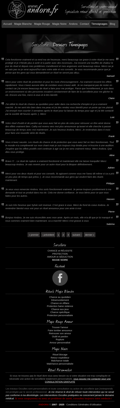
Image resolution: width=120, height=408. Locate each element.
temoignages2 (60, 32)
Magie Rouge (42, 23)
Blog (112, 23)
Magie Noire (59, 23)
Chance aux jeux (60, 309)
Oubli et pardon (60, 336)
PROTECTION (60, 253)
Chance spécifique (60, 312)
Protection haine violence (60, 306)
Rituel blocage (59, 354)
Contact (84, 23)
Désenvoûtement (60, 300)
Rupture (60, 339)
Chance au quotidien (60, 297)
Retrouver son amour (60, 333)
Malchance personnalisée (60, 363)
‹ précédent (48, 234)
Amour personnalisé (60, 342)
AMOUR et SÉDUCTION (60, 256)
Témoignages (99, 23)
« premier (34, 234)
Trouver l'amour (60, 327)
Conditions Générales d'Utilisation (84, 404)
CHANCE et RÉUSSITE (60, 250)
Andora (73, 23)
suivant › (76, 234)
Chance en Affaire (60, 303)
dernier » (89, 234)
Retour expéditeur (60, 357)
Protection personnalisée (60, 315)
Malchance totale (60, 360)
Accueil (7, 23)
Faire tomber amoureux (60, 330)
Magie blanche (23, 23)
